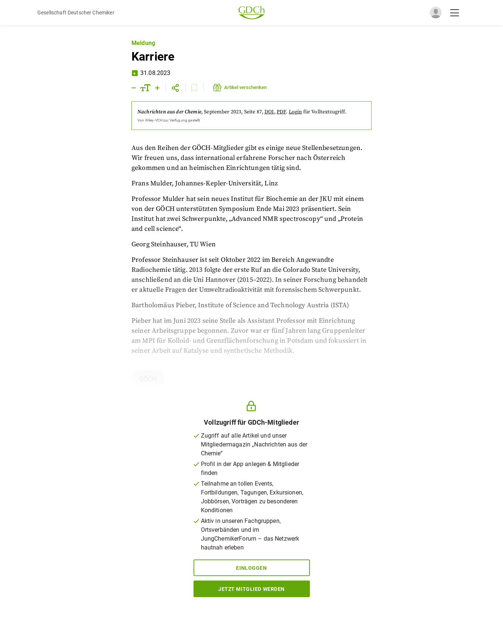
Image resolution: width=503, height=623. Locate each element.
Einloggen (251, 568)
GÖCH (148, 379)
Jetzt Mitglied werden (251, 589)
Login (295, 112)
